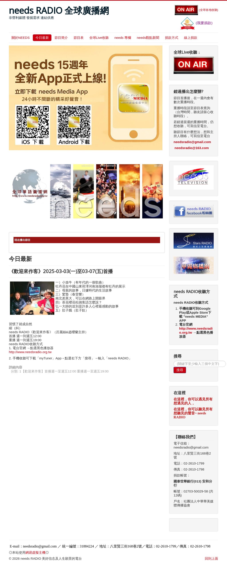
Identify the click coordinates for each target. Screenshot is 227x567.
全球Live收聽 (99, 37)
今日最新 (42, 37)
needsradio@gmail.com (192, 142)
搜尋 (179, 370)
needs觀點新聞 (148, 37)
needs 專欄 (122, 37)
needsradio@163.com (191, 148)
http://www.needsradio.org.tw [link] (30, 352)
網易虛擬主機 (35, 552)
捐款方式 (171, 37)
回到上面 (211, 558)
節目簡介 (61, 37)
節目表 (79, 37)
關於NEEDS (21, 37)
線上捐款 (190, 37)
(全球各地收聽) (196, 10)
